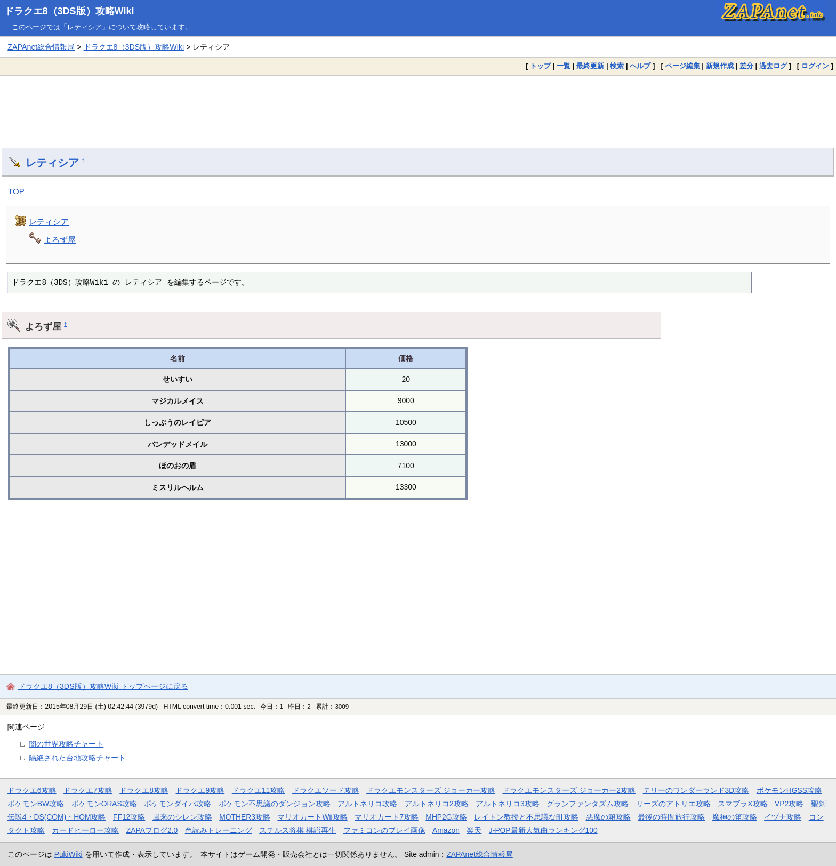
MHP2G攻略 (446, 817)
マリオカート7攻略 (387, 817)
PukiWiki (68, 854)
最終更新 (590, 66)
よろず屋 (60, 239)
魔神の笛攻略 (734, 817)
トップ (540, 66)
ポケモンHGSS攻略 (789, 790)
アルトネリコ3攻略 (508, 803)
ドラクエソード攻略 (325, 790)
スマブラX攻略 (742, 803)
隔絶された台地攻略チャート (77, 757)
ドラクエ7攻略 (87, 790)
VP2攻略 (789, 803)
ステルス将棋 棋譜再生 (297, 830)
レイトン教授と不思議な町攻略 (526, 817)
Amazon (446, 830)
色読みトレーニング (218, 830)
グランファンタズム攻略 (587, 803)
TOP (16, 191)
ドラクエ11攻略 (258, 790)
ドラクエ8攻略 (143, 790)
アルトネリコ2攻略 (437, 803)
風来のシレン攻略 (182, 817)
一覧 (563, 66)
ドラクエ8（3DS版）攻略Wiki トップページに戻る (103, 686)
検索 (617, 66)
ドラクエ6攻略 (32, 790)
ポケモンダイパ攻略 (177, 803)
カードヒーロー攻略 (85, 830)
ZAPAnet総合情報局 (41, 47)
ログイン (815, 66)
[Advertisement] (418, 103)
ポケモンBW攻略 (35, 803)
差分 (746, 66)
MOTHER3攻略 (244, 817)
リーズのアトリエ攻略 (673, 803)
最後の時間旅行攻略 (671, 817)
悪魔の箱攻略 (608, 817)
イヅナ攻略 (782, 817)
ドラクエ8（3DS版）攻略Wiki (69, 11)
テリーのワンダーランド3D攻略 (696, 790)
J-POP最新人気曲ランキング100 (543, 830)
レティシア (52, 163)
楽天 (474, 830)
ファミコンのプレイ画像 (384, 830)
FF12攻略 (129, 817)
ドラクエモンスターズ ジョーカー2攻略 (569, 790)
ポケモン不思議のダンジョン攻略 (275, 803)
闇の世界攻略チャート (66, 744)
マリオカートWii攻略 (312, 817)
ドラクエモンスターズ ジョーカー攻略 (430, 790)
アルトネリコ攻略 (367, 803)
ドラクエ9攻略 (199, 790)
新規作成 (720, 66)
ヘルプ (640, 66)
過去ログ (773, 66)
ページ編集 (682, 66)
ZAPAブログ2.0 (152, 830)
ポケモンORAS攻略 (104, 803)
